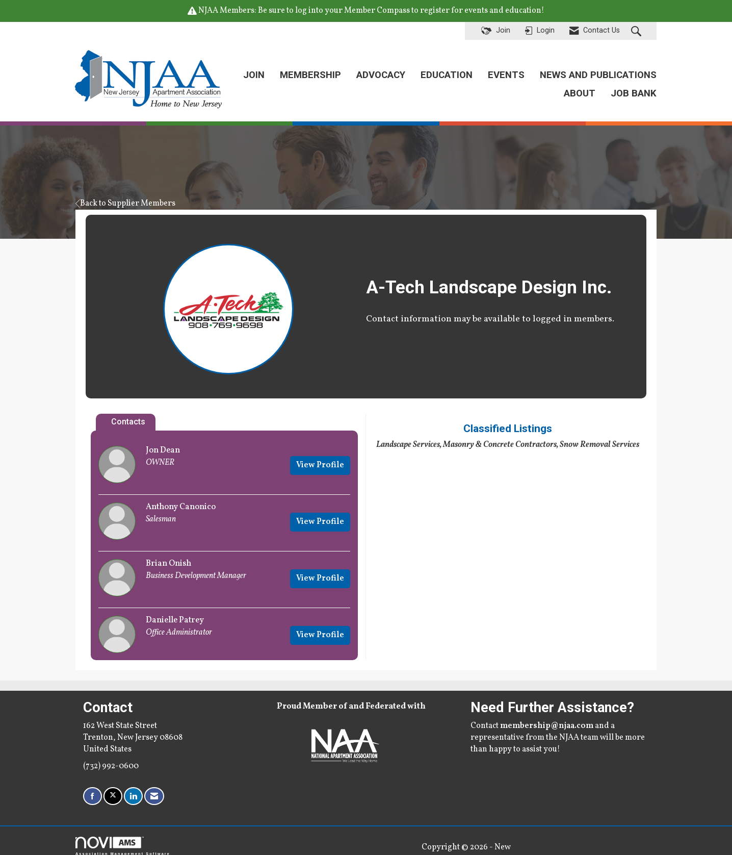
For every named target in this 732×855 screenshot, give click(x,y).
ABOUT (579, 88)
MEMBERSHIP (310, 70)
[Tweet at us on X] (112, 787)
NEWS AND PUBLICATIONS (598, 70)
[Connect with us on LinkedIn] (133, 787)
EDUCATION (447, 70)
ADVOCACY (380, 70)
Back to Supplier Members (125, 193)
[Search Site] (637, 31)
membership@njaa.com (546, 716)
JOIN (254, 70)
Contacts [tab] (128, 412)
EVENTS (506, 70)
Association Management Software (122, 836)
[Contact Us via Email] (154, 787)
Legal (459, 837)
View (320, 455)
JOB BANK (634, 88)
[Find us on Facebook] (92, 787)
